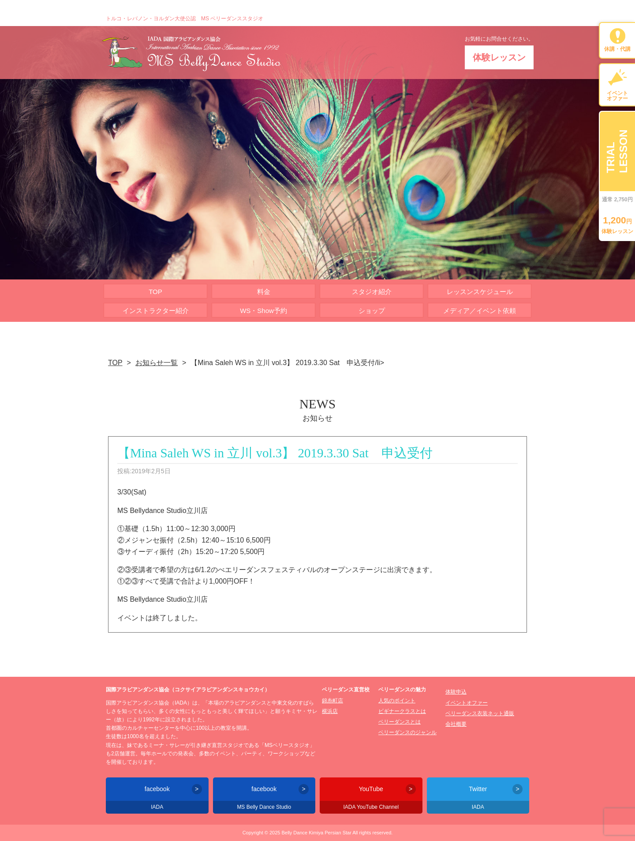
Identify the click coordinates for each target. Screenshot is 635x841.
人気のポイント (396, 701)
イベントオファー (466, 703)
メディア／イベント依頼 (479, 310)
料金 (263, 291)
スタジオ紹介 (372, 291)
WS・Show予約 (263, 310)
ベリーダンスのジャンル (407, 732)
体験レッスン (499, 57)
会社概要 (456, 724)
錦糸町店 (332, 701)
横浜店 (330, 711)
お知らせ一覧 (156, 362)
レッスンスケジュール (480, 291)
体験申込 (456, 692)
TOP (155, 291)
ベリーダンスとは (399, 722)
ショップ (372, 310)
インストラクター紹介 (156, 310)
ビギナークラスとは (402, 711)
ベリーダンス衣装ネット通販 (479, 713)
